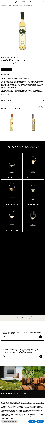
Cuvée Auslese (12, 136)
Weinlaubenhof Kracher (13, 5)
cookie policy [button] (20, 404)
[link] (11, 372)
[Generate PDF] (6, 69)
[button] (38, 107)
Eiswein (33, 136)
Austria (5, 5)
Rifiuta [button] (32, 421)
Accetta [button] (40, 421)
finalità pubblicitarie (9, 410)
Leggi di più (5, 94)
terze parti (22, 406)
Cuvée (21, 5)
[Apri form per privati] (40, 336)
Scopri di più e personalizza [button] (9, 421)
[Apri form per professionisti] (40, 356)
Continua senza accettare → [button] (38, 399)
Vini (2, 5)
